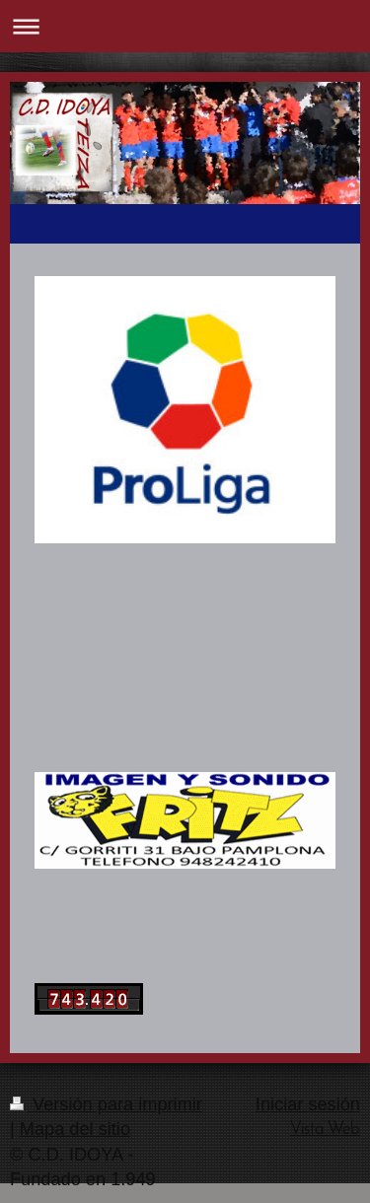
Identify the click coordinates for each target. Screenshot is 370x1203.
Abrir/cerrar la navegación (185, 26)
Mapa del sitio (75, 1129)
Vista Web (325, 1129)
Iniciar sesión (308, 1104)
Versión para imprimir (106, 1104)
